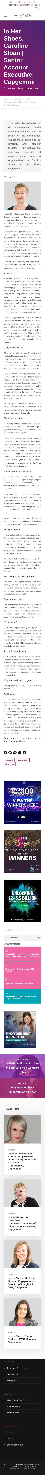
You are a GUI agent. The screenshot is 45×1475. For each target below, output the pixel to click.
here (22, 741)
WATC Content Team (29, 88)
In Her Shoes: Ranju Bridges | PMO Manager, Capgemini (22, 1339)
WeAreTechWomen (15, 1445)
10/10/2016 (12, 1275)
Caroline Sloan (23, 760)
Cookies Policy (13, 1374)
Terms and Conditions (16, 1368)
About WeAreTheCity (16, 1400)
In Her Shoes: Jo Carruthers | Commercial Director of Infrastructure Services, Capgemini (22, 1223)
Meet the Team (13, 1406)
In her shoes (9, 764)
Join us (10, 1433)
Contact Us (11, 1439)
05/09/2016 (11, 88)
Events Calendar (14, 1413)
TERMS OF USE (29, 1469)
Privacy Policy (13, 1380)
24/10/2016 (12, 1214)
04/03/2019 (12, 1150)
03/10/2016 (12, 1332)
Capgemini (9, 760)
